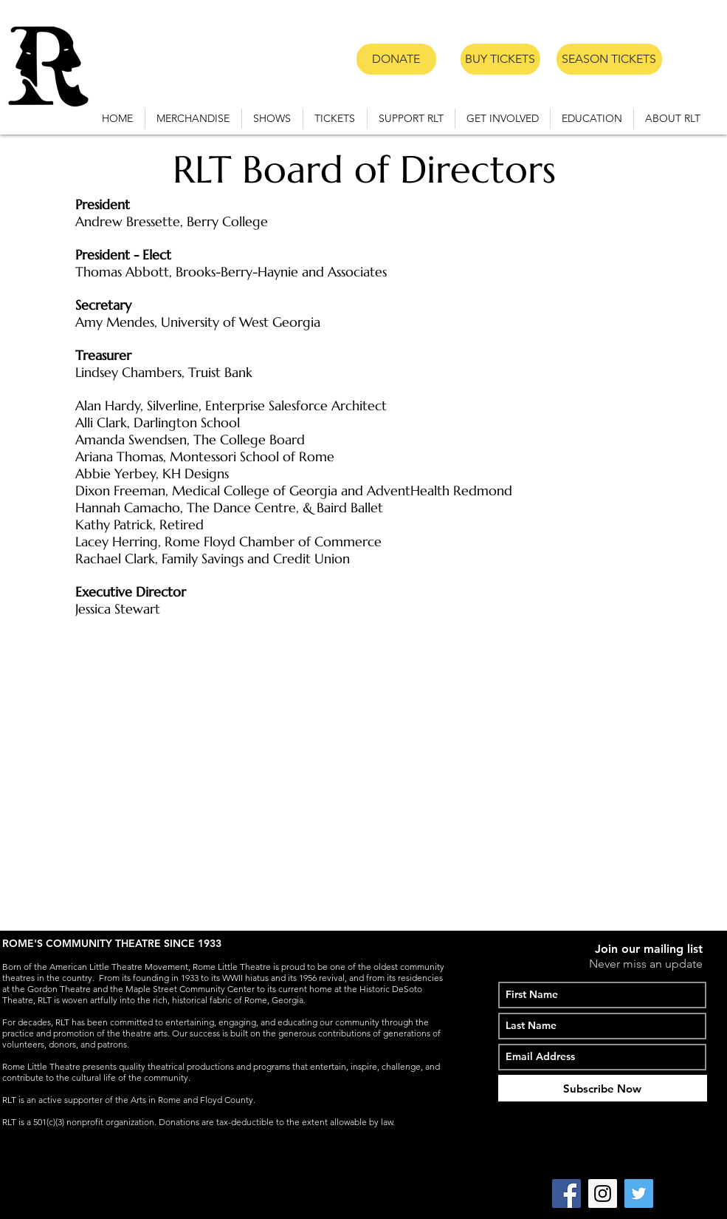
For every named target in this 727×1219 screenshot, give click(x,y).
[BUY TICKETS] (500, 59)
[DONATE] (396, 59)
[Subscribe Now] (602, 1088)
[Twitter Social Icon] (638, 1193)
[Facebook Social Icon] (566, 1193)
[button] (272, 119)
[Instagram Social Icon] (602, 1193)
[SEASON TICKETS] (609, 59)
